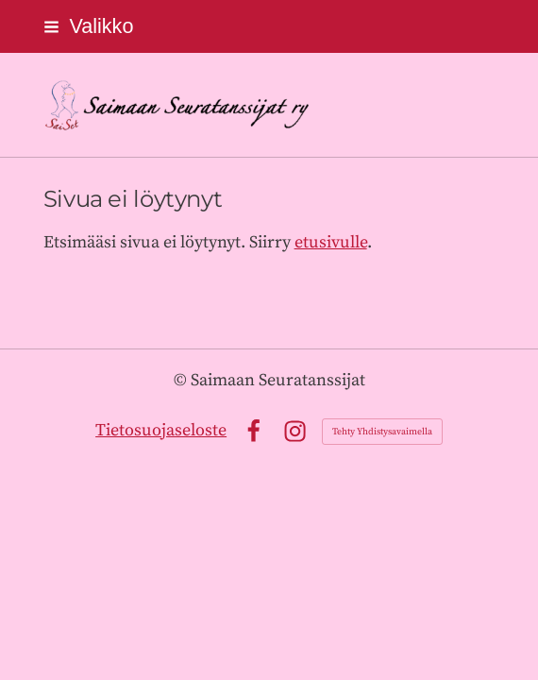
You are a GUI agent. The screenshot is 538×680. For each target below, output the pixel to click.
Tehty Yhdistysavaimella (382, 431)
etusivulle (330, 242)
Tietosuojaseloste (161, 430)
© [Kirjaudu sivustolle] (182, 380)
